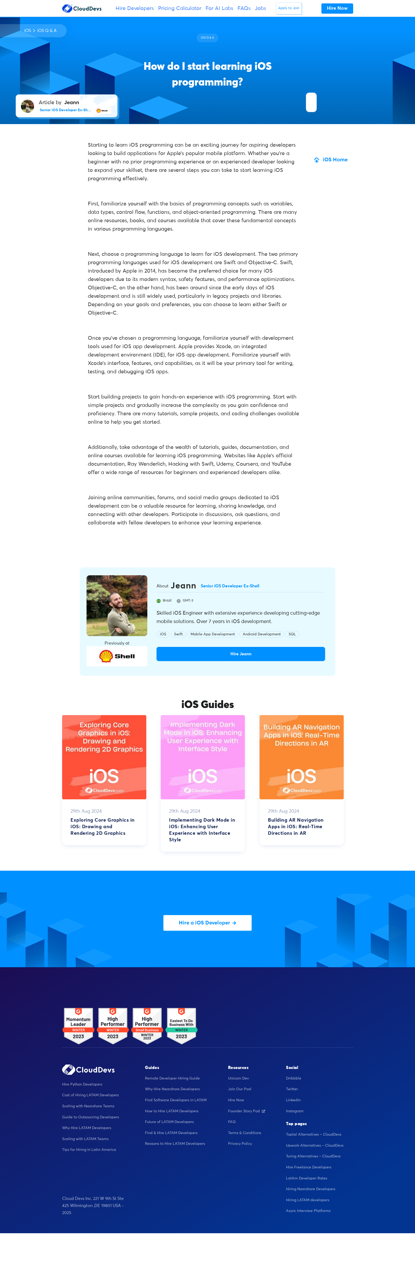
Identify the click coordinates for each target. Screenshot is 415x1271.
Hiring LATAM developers (307, 1200)
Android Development (262, 634)
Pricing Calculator (179, 8)
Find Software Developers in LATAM (176, 1100)
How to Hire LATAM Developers (171, 1111)
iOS (27, 31)
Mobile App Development (213, 634)
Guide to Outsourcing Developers (90, 1117)
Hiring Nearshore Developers (310, 1189)
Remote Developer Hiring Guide (172, 1078)
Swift (178, 634)
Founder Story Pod (246, 1111)
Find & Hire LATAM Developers (171, 1133)
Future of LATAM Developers (169, 1122)
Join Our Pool (239, 1089)
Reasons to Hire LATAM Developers (175, 1144)
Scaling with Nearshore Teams (88, 1106)
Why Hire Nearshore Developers (172, 1089)
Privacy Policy (240, 1144)
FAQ (232, 1122)
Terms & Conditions (244, 1133)
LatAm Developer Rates (306, 1178)
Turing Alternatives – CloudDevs (313, 1156)
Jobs (260, 8)
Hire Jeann (240, 654)
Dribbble (293, 1078)
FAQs (244, 8)
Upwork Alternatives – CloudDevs (314, 1145)
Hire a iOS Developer (207, 923)
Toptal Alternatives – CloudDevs (313, 1134)
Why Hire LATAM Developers (86, 1128)
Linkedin (293, 1100)
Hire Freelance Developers (308, 1167)
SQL (292, 634)
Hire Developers (135, 8)
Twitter (292, 1089)
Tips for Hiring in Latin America (89, 1150)
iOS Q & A (47, 31)
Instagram (295, 1111)
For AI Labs (219, 8)
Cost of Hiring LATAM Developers (90, 1095)
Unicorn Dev (238, 1078)
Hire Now (236, 1100)
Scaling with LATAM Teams (85, 1139)
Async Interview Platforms (308, 1211)
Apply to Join (288, 8)
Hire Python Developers (82, 1084)
